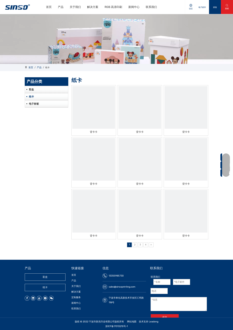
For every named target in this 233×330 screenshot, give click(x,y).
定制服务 (76, 297)
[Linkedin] (33, 298)
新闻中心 (134, 7)
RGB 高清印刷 (113, 7)
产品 (61, 7)
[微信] (51, 298)
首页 (49, 7)
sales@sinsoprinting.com (122, 286)
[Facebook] (27, 298)
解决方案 (93, 7)
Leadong (153, 321)
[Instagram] (45, 298)
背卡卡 (93, 131)
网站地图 (131, 321)
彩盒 (31, 89)
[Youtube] (39, 298)
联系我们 (151, 7)
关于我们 (75, 7)
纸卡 (31, 96)
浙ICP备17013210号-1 (116, 326)
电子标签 (34, 103)
